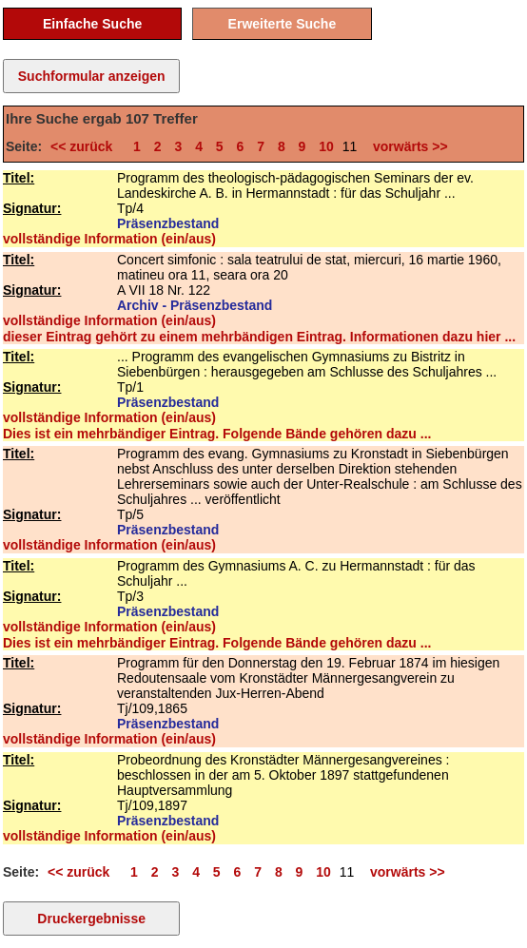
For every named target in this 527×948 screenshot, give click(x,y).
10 (326, 146)
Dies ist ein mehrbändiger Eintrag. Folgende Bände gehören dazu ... (217, 433)
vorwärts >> (406, 146)
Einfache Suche (92, 23)
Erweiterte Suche (282, 23)
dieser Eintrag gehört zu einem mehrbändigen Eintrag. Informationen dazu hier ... (259, 336)
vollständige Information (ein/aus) (109, 238)
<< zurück (85, 146)
